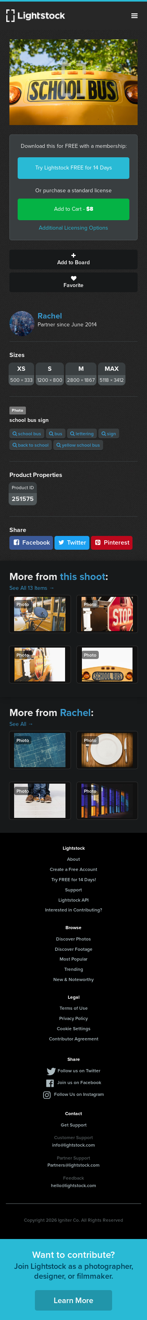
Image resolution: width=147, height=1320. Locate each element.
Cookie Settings (74, 1028)
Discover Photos (73, 938)
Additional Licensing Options (73, 228)
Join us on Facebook (79, 1082)
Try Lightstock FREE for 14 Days (73, 168)
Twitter (72, 542)
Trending (73, 969)
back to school (31, 445)
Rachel (50, 316)
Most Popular (73, 958)
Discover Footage (74, 949)
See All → (21, 724)
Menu (134, 15)
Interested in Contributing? (73, 909)
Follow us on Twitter (79, 1070)
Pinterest (111, 542)
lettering (82, 433)
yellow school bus (78, 445)
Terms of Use (74, 1008)
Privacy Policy (73, 1018)
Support (73, 889)
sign (109, 433)
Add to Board (73, 259)
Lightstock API (73, 900)
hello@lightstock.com (73, 1185)
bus (55, 433)
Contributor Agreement (73, 1038)
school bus (27, 433)
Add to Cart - (73, 209)
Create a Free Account (73, 869)
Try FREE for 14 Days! (73, 879)
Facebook (31, 542)
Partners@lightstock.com (73, 1165)
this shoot (82, 576)
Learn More (73, 1300)
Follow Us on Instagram (79, 1094)
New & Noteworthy (73, 979)
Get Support (74, 1124)
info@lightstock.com (73, 1144)
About (73, 859)
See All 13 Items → (31, 588)
